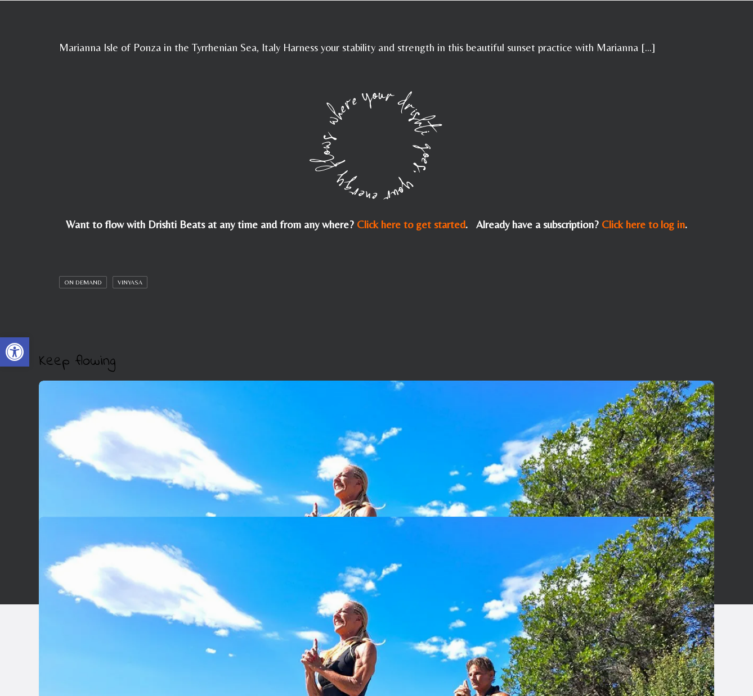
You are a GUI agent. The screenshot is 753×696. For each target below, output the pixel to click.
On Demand (83, 282)
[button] (14, 352)
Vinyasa (130, 282)
